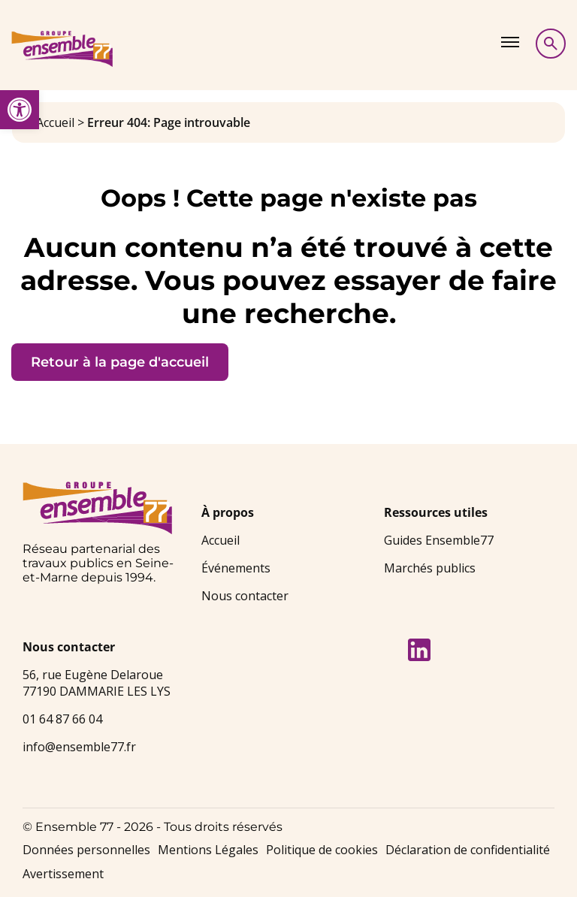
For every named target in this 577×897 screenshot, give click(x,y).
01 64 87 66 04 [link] (62, 719)
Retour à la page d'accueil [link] (120, 362)
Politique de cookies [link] (322, 849)
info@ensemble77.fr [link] (79, 746)
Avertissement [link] (63, 873)
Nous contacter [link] (244, 595)
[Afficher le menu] (510, 42)
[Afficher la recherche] (551, 44)
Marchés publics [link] (430, 568)
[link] (19, 109)
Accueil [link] (55, 122)
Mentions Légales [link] (208, 849)
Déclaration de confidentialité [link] (467, 849)
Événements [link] (235, 568)
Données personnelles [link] (86, 849)
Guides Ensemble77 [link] (439, 540)
